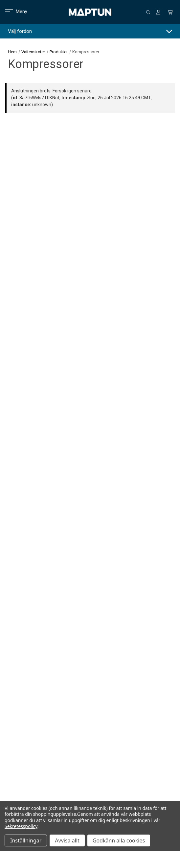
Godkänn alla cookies (119, 840)
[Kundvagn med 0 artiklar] (170, 12)
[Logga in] (158, 12)
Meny (12, 11)
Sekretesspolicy (21, 826)
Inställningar (25, 840)
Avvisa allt (67, 840)
